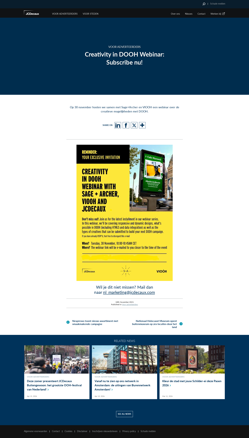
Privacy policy (129, 431)
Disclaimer (82, 431)
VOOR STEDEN (90, 13)
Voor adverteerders (130, 304)
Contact (201, 13)
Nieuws (188, 13)
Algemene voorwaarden (35, 431)
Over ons (175, 13)
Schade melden (217, 3)
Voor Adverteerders (65, 13)
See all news (124, 414)
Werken (218, 13)
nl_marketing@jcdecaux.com (129, 292)
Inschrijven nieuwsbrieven (105, 431)
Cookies (68, 431)
